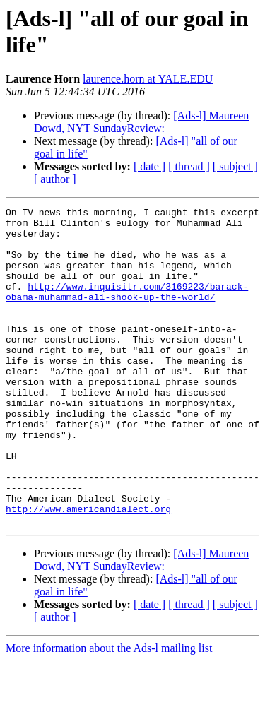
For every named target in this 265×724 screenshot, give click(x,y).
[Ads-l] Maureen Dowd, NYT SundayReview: (141, 121)
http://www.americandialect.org (88, 570)
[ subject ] (235, 166)
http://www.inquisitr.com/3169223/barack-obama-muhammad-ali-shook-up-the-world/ (127, 309)
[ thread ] (189, 166)
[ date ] (149, 166)
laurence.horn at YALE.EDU (148, 79)
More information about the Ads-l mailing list (109, 712)
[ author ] (55, 179)
